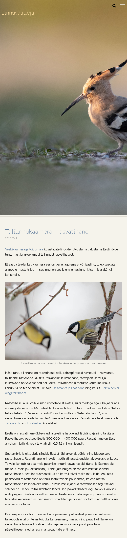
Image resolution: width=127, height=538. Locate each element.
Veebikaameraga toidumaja (24, 249)
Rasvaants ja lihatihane (69, 388)
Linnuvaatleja (18, 13)
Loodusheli (34, 423)
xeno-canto (13, 423)
